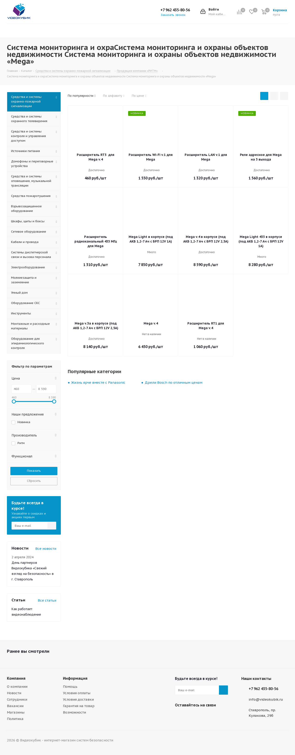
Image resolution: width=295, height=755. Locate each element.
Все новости (45, 548)
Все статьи (47, 600)
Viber (179, 715)
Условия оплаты (76, 693)
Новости (14, 693)
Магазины (15, 712)
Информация (75, 678)
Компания (16, 678)
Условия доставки (78, 699)
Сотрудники (17, 699)
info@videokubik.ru (266, 699)
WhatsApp (191, 715)
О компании (17, 686)
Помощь (70, 686)
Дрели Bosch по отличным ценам (173, 382)
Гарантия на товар (78, 706)
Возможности (74, 712)
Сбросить (34, 481)
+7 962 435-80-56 (175, 10)
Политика (15, 719)
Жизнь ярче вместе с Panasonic (98, 382)
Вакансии (15, 706)
